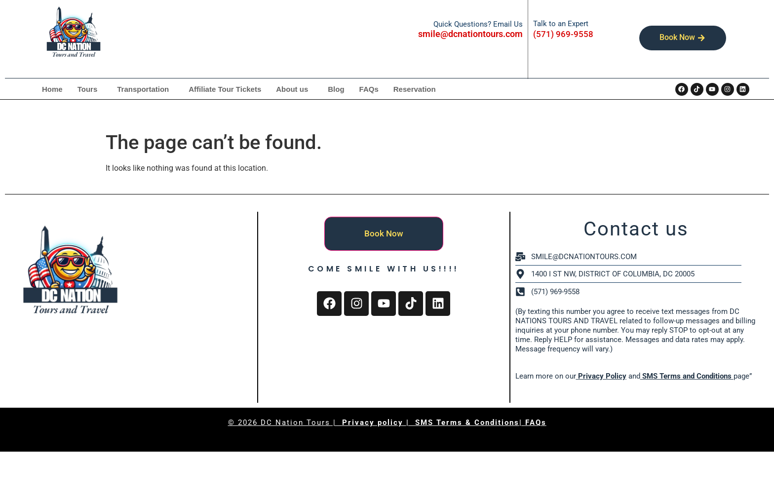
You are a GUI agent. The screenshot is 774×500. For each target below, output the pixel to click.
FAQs (369, 89)
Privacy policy (374, 422)
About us (292, 89)
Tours (87, 89)
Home (52, 89)
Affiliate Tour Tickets (225, 89)
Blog (336, 89)
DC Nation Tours (295, 422)
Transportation (143, 89)
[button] (90, 89)
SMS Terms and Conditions (687, 376)
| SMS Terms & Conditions (462, 422)
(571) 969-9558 (563, 34)
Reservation (414, 89)
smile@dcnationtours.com (470, 34)
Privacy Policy (601, 376)
